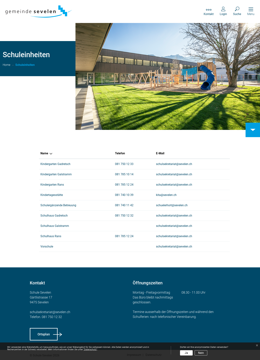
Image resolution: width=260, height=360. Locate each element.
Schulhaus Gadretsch (54, 215)
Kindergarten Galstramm (56, 174)
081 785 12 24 (124, 184)
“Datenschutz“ (90, 349)
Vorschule (46, 246)
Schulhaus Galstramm (54, 226)
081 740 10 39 (124, 195)
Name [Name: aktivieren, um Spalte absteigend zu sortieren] (44, 153)
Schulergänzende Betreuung (58, 205)
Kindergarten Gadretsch (55, 164)
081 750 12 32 (124, 215)
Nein (201, 353)
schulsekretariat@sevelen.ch (174, 164)
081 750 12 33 (124, 164)
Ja (186, 353)
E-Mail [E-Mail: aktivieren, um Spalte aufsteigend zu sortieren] (160, 153)
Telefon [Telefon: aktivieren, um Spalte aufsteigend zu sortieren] (120, 153)
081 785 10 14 (124, 174)
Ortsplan (44, 334)
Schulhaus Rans (50, 236)
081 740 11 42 (124, 205)
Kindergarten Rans (52, 184)
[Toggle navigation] (251, 11)
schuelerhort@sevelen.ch (172, 205)
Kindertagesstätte (51, 195)
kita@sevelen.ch (166, 195)
